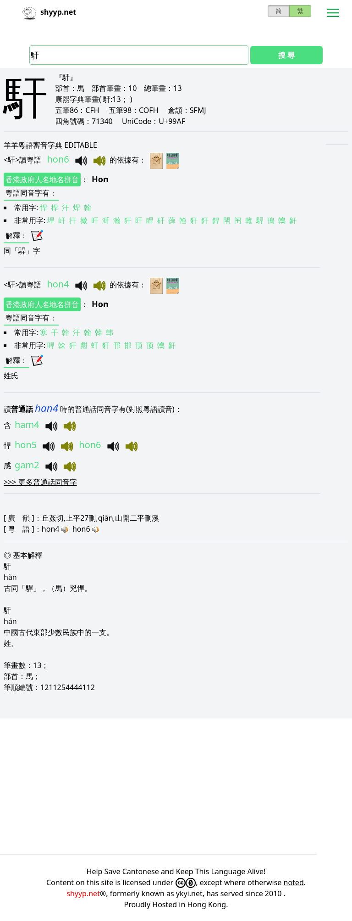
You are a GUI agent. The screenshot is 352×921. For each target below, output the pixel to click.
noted (294, 882)
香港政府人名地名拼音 (42, 179)
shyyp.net (83, 893)
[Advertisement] (176, 786)
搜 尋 (286, 55)
